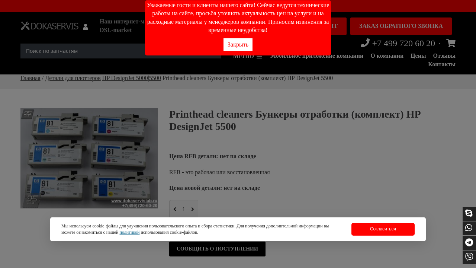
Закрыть (238, 44)
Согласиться (383, 229)
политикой (129, 232)
